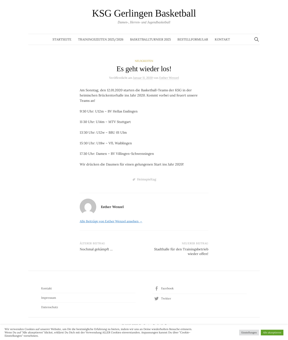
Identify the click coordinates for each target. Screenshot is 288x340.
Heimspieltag (146, 179)
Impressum (48, 298)
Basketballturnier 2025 (150, 39)
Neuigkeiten (144, 61)
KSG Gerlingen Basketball (144, 13)
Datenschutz (49, 307)
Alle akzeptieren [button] (272, 332)
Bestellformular (192, 39)
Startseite (62, 39)
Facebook (167, 288)
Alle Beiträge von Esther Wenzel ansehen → (111, 221)
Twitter (166, 298)
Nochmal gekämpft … (96, 249)
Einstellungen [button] (249, 332)
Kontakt (222, 39)
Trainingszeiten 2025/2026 (100, 39)
